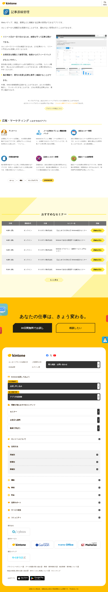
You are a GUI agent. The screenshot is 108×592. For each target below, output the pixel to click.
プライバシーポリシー (14, 566)
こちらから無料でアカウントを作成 (66, 103)
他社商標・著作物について (68, 566)
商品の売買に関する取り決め (17, 571)
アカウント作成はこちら (54, 108)
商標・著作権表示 (50, 566)
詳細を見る (97, 230)
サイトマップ (55, 571)
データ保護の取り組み (33, 566)
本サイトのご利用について (39, 571)
